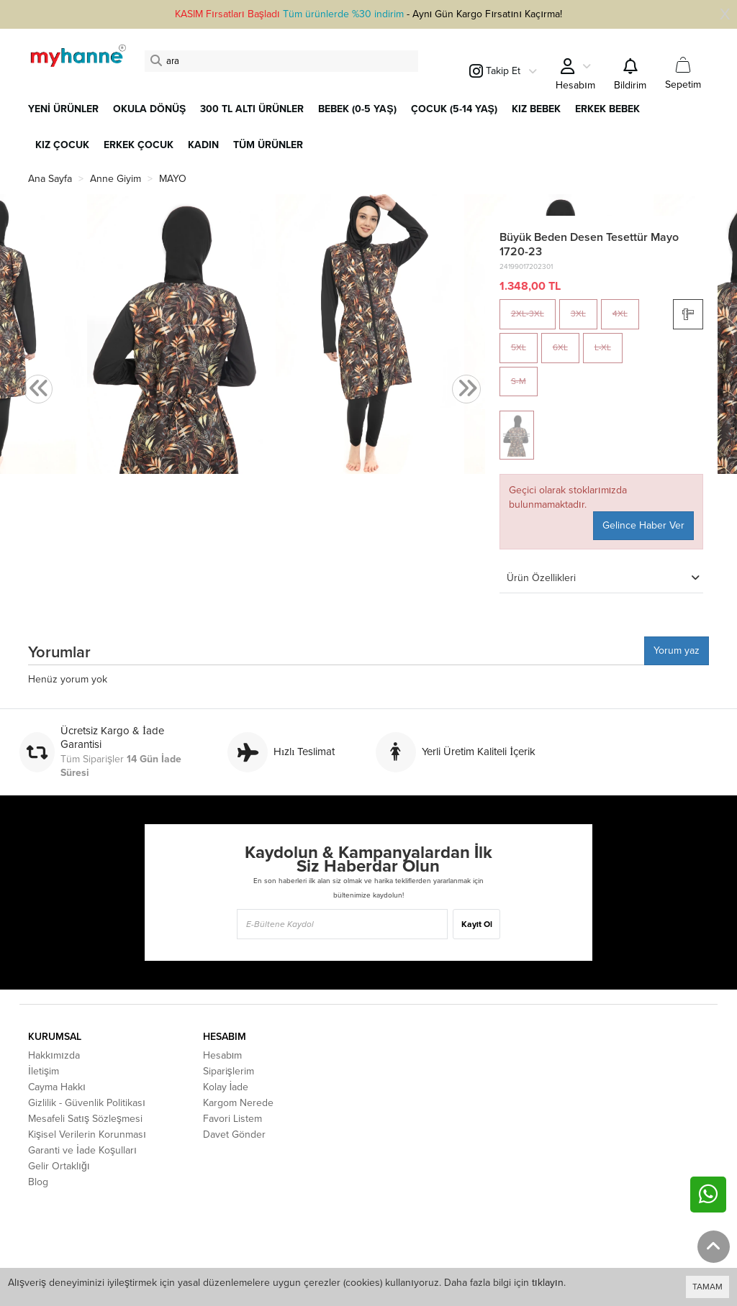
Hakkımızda (54, 1055)
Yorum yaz (677, 650)
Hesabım (223, 1055)
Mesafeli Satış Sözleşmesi (85, 1118)
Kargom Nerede (238, 1102)
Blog (38, 1181)
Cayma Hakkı (57, 1087)
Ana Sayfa (50, 178)
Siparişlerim (228, 1071)
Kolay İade (226, 1087)
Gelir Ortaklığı (59, 1166)
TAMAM (707, 1286)
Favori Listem (232, 1118)
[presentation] (38, 389)
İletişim (43, 1071)
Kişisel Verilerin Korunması (87, 1134)
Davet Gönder (234, 1134)
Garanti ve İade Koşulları (82, 1150)
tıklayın (548, 1282)
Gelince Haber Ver (643, 525)
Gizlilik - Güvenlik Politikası (86, 1102)
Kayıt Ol (476, 924)
